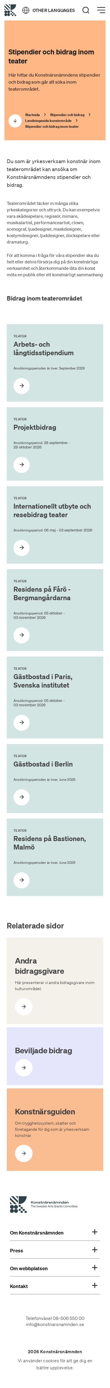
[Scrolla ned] (15, 120)
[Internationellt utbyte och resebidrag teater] (21, 548)
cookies (51, 1360)
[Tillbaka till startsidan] (10, 10)
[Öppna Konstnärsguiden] (24, 1153)
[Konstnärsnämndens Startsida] (43, 1205)
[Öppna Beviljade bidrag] (24, 1067)
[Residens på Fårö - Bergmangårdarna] (21, 635)
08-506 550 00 (68, 1318)
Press (53, 1250)
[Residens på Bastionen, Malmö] (21, 880)
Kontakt (53, 1286)
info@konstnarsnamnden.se (55, 1324)
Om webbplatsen (53, 1268)
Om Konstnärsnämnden (53, 1232)
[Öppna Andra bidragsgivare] (24, 1006)
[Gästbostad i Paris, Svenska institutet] (21, 723)
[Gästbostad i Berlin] (21, 797)
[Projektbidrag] (21, 465)
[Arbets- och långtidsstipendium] (21, 386)
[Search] (86, 10)
